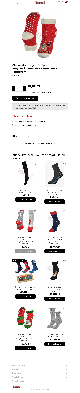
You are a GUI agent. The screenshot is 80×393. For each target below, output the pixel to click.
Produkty (16, 369)
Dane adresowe (19, 365)
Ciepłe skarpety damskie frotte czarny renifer (55, 289)
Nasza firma (17, 373)
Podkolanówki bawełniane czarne (25, 191)
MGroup (46, 389)
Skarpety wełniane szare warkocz (54, 335)
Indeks (15, 121)
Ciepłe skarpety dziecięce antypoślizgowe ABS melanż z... (25, 240)
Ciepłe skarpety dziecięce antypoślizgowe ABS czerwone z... (25, 337)
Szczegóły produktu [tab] (23, 116)
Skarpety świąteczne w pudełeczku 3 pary (25, 288)
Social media (18, 381)
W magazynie (18, 125)
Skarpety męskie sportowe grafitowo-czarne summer (54, 192)
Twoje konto (18, 377)
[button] (17, 3)
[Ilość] (19, 88)
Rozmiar (15, 76)
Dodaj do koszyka (25, 98)
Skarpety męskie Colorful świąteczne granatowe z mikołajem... (55, 240)
